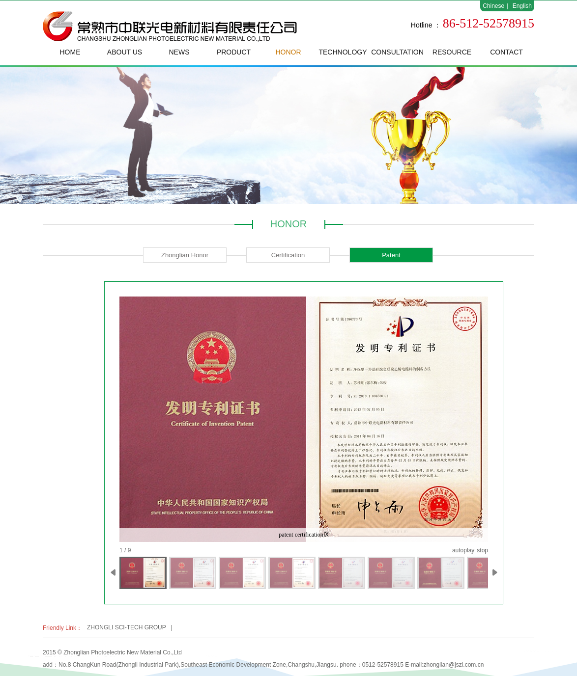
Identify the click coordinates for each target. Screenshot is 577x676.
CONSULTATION (397, 52)
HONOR (288, 52)
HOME (70, 52)
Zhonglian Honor (184, 255)
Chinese (493, 5)
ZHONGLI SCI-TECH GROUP (126, 627)
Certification (288, 255)
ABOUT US (124, 52)
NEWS (179, 52)
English (522, 5)
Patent (391, 255)
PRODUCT (234, 52)
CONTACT (506, 52)
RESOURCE (452, 52)
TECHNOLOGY (342, 52)
